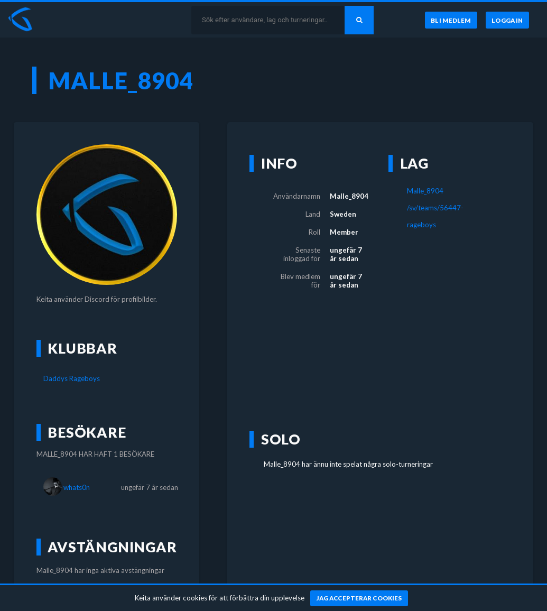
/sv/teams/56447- (435, 207)
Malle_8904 (425, 191)
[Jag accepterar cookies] (359, 598)
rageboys (421, 224)
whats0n (76, 487)
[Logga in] (507, 20)
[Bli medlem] (450, 20)
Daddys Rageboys (71, 378)
